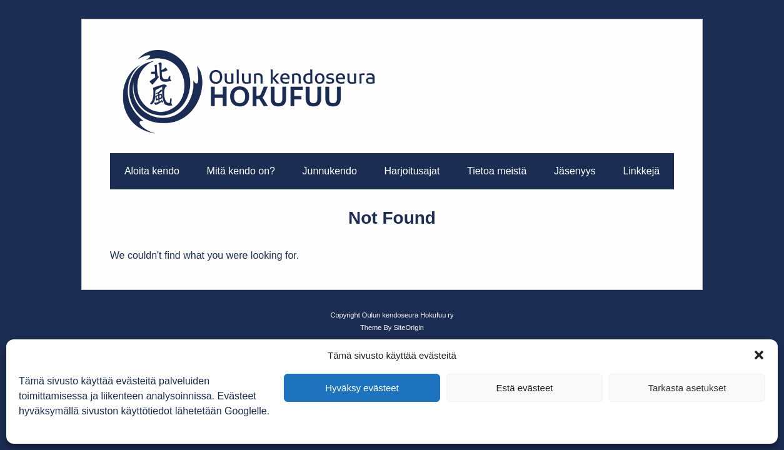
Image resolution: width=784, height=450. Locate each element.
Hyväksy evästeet (362, 387)
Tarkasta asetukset (687, 387)
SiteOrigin (408, 327)
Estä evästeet (524, 387)
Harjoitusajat (412, 171)
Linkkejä (641, 171)
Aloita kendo (151, 171)
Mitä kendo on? (241, 171)
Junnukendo (330, 171)
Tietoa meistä (496, 171)
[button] (759, 355)
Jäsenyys (575, 171)
